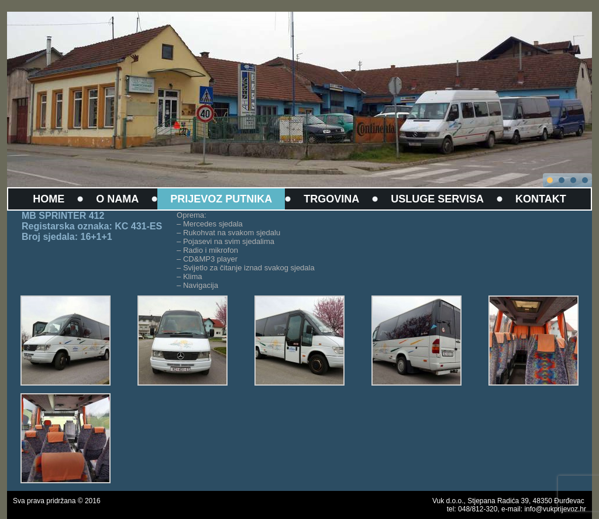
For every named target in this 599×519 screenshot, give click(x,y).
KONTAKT (540, 199)
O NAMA (117, 199)
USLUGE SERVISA (437, 199)
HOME (48, 199)
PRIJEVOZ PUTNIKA (221, 199)
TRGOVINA (331, 199)
